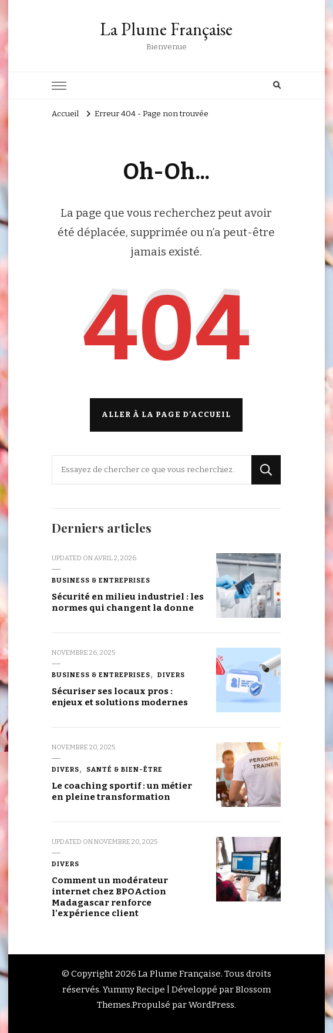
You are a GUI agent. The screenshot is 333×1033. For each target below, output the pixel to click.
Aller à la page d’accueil (166, 414)
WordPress (211, 1005)
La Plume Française (166, 29)
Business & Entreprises (101, 580)
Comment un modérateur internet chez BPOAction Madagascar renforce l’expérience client (110, 896)
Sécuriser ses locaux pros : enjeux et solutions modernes (120, 697)
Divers (171, 675)
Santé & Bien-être (124, 769)
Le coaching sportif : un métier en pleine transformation (122, 791)
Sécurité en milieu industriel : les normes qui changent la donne (128, 602)
